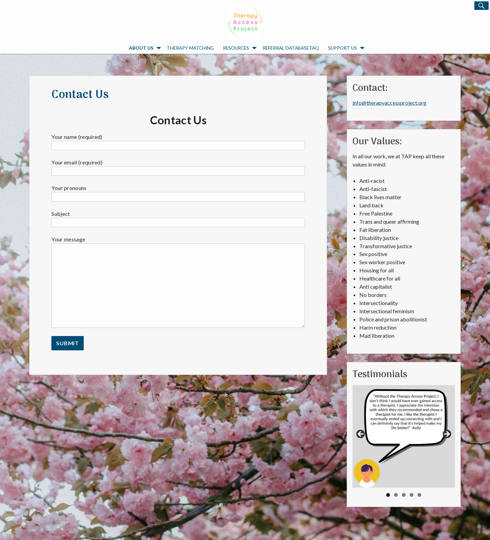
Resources (240, 48)
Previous (361, 434)
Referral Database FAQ (291, 47)
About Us (145, 48)
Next (446, 434)
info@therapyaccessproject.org (389, 102)
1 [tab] (388, 495)
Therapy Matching (190, 47)
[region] (404, 436)
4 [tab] (411, 495)
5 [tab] (419, 495)
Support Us (346, 48)
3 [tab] (404, 495)
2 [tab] (396, 495)
